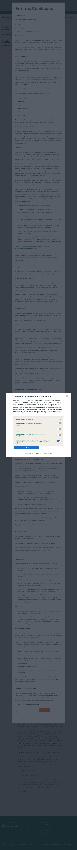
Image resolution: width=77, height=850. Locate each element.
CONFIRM (26, 447)
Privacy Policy (48, 453)
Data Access (38, 453)
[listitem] (38, 419)
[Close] (67, 396)
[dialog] (38, 425)
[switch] (59, 423)
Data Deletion (29, 453)
